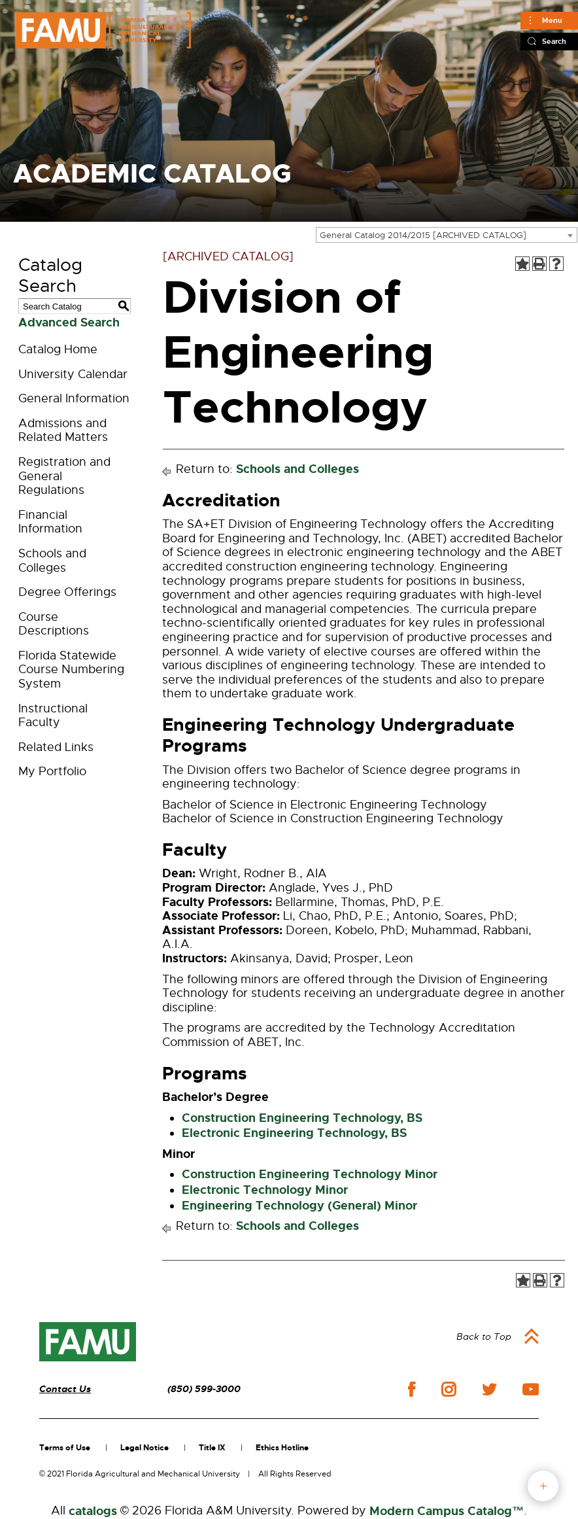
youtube (530, 1389)
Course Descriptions (53, 624)
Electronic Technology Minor (265, 1190)
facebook (411, 1389)
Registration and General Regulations (64, 476)
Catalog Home (57, 349)
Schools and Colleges (52, 560)
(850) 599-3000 (204, 1389)
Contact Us (65, 1389)
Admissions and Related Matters (63, 430)
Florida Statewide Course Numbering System (71, 669)
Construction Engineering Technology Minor (309, 1174)
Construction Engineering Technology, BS (302, 1118)
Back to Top (483, 1336)
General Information (73, 398)
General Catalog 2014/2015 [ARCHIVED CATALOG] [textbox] (423, 235)
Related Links (56, 747)
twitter (489, 1389)
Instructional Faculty (53, 715)
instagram (448, 1389)
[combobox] (446, 235)
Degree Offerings (67, 592)
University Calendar (73, 374)
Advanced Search (69, 322)
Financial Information (50, 522)
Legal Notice (144, 1447)
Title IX (212, 1447)
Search (554, 41)
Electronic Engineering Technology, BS (294, 1133)
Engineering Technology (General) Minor (299, 1205)
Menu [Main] (552, 20)
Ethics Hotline (282, 1447)
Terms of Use (64, 1447)
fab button (543, 1486)
